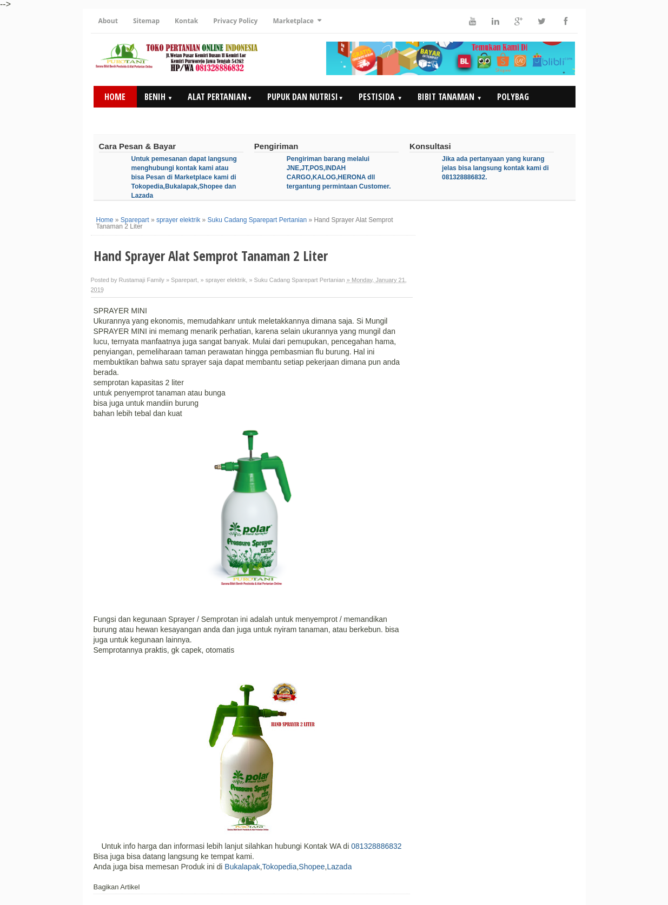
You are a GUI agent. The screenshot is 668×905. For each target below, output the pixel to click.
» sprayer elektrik (223, 280)
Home (114, 97)
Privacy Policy (235, 20)
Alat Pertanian (220, 97)
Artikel (511, 118)
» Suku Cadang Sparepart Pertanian (297, 280)
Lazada (339, 866)
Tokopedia (279, 866)
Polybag (513, 97)
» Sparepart (181, 280)
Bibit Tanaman (450, 97)
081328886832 (376, 846)
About (108, 20)
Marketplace (293, 20)
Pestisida (380, 97)
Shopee (312, 866)
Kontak (186, 20)
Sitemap (146, 20)
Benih (158, 97)
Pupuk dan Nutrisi (305, 97)
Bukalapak (242, 866)
